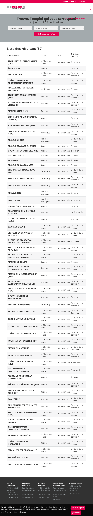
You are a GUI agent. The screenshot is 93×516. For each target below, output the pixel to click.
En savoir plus (78, 508)
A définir (75, 219)
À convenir (75, 62)
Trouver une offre (46, 34)
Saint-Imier (45, 89)
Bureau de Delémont (26, 484)
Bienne (43, 68)
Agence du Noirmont (41, 484)
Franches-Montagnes (45, 140)
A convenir (75, 200)
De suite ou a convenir (77, 255)
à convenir (75, 89)
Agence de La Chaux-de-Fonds (59, 484)
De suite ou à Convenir (77, 311)
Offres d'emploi (68, 18)
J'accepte (76, 513)
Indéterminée (64, 62)
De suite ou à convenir (77, 74)
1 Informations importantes (74, 1)
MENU (64, 9)
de (90, 10)
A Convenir (76, 241)
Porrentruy (45, 132)
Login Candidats (80, 18)
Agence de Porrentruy (11, 484)
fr (90, 7)
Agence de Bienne (75, 483)
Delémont (44, 96)
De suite (74, 68)
